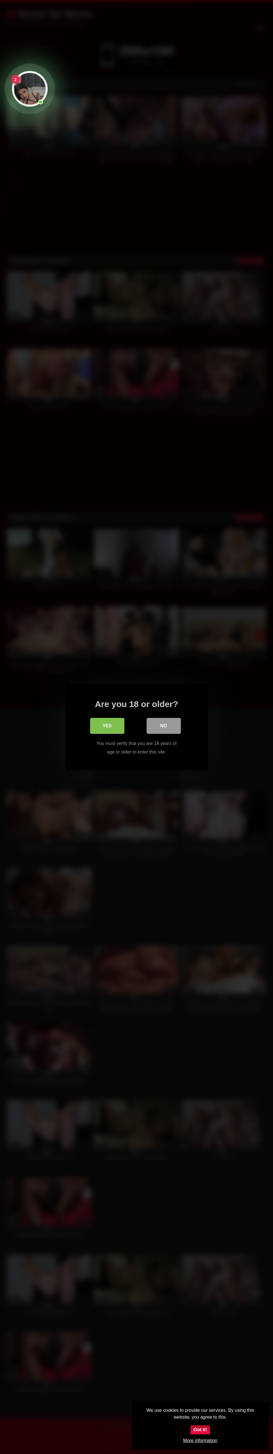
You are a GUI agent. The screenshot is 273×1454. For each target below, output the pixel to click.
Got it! (200, 1429)
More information (200, 1440)
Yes (107, 725)
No (163, 725)
